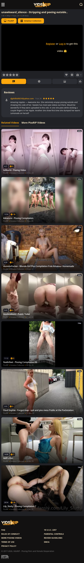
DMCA (46, 542)
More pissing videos (11, 538)
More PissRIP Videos (33, 122)
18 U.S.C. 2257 (50, 530)
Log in (62, 43)
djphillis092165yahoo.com (22, 98)
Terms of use (7, 542)
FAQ (3, 530)
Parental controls (54, 534)
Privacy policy (8, 546)
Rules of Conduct (10, 534)
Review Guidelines (53, 538)
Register (50, 43)
